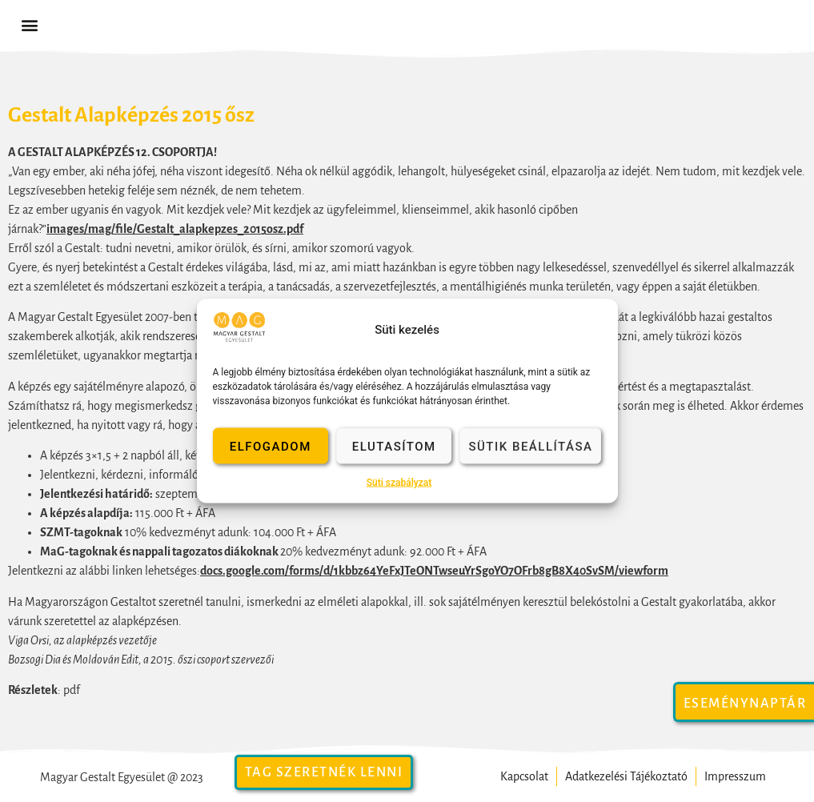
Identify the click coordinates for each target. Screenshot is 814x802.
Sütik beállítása (530, 446)
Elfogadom (270, 446)
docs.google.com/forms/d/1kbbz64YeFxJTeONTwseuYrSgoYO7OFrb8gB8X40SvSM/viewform (434, 570)
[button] (29, 25)
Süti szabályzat (399, 482)
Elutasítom (394, 446)
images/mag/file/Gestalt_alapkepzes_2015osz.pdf (174, 229)
